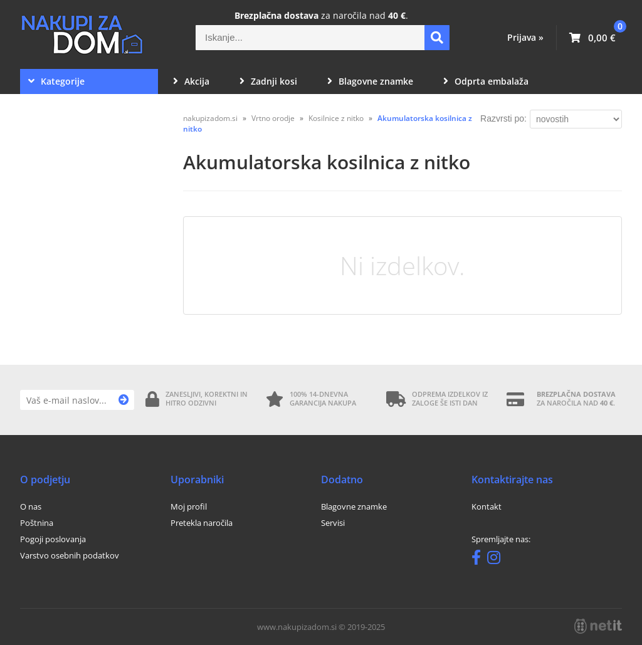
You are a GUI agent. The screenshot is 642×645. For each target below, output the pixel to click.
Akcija (191, 81)
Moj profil (189, 506)
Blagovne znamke (370, 81)
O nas (30, 506)
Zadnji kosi (268, 81)
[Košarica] (592, 37)
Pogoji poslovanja (53, 539)
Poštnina (36, 522)
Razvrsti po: (503, 118)
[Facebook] (479, 559)
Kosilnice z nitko (336, 118)
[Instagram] (497, 559)
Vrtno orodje (273, 118)
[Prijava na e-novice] (123, 400)
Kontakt (486, 506)
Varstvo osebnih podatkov (69, 555)
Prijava (525, 37)
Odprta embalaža (486, 81)
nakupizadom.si (210, 118)
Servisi (333, 522)
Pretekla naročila (202, 522)
